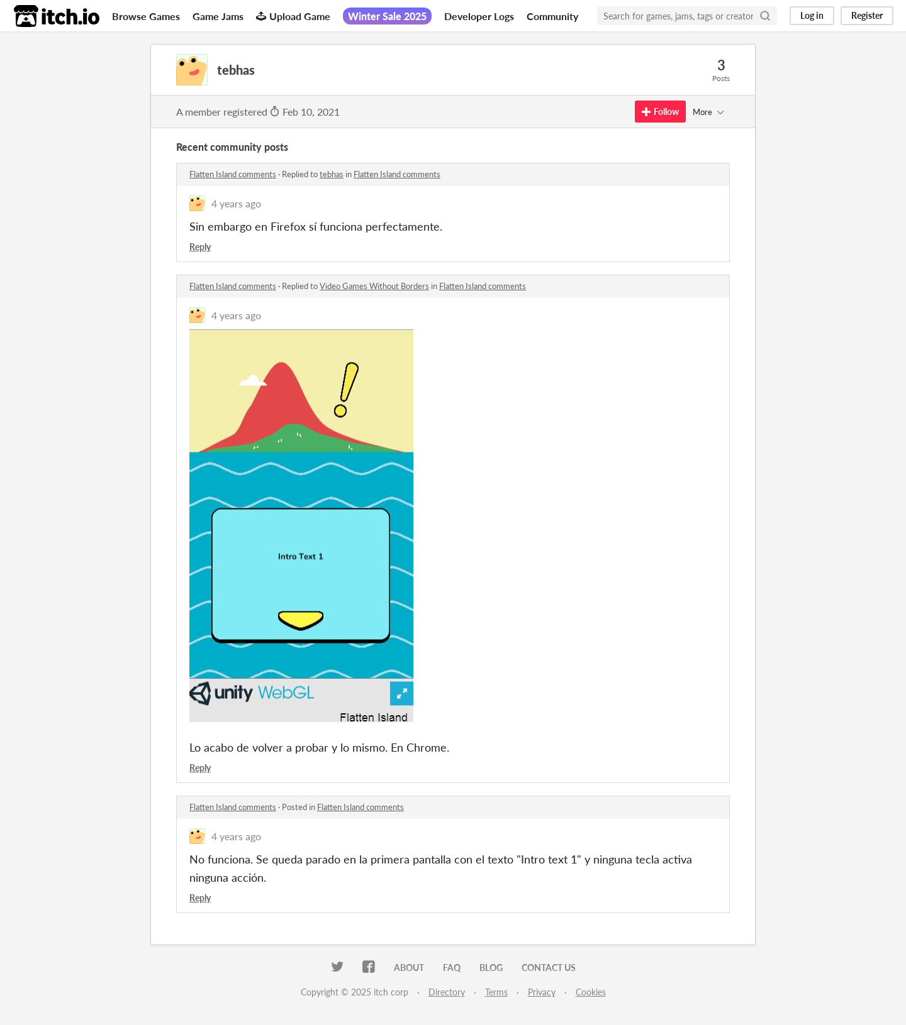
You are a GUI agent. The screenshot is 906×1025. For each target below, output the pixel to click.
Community (552, 16)
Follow (660, 111)
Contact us (549, 967)
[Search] (765, 15)
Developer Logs (479, 16)
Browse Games (146, 16)
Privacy (542, 992)
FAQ (452, 967)
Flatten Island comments (232, 174)
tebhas (332, 174)
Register (867, 15)
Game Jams (218, 16)
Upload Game (293, 16)
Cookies (591, 992)
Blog (491, 967)
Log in (812, 15)
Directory (446, 992)
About (409, 967)
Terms (496, 992)
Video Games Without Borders (374, 286)
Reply (200, 246)
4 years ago (236, 203)
